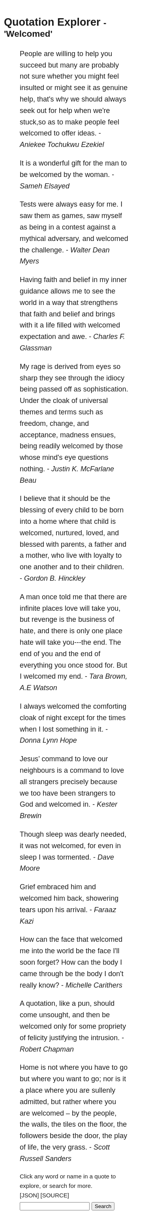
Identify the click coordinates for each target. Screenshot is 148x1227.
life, (33, 1147)
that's (45, 99)
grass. (77, 1147)
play (120, 1136)
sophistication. (105, 389)
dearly (89, 834)
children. (110, 567)
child (82, 510)
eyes (103, 367)
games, (73, 216)
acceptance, (39, 435)
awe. (79, 337)
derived (66, 367)
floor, (107, 1124)
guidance (34, 291)
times (117, 718)
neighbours (37, 770)
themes (31, 412)
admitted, (34, 1102)
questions (93, 457)
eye (70, 457)
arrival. (77, 910)
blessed (32, 544)
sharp (28, 378)
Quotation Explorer (52, 22)
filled (64, 325)
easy (86, 204)
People (31, 54)
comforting (109, 706)
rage (38, 367)
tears (28, 910)
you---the (77, 642)
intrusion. (105, 1038)
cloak (61, 401)
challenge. (48, 250)
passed (50, 389)
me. (112, 204)
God (26, 804)
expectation (38, 337)
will (85, 608)
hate (27, 642)
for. (109, 665)
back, (75, 898)
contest (73, 227)
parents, (73, 544)
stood (94, 665)
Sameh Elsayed (44, 186)
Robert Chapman (47, 1049)
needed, (113, 834)
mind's (52, 457)
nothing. (32, 469)
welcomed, (37, 533)
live (71, 555)
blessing (33, 510)
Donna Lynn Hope (48, 740)
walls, (40, 1124)
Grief (27, 887)
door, (92, 1136)
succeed (33, 65)
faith (50, 280)
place (113, 631)
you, (113, 608)
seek (27, 111)
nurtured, (70, 533)
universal (93, 401)
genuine (114, 88)
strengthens (99, 303)
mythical (33, 239)
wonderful (54, 163)
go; (96, 1079)
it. (100, 729)
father (103, 544)
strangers (43, 782)
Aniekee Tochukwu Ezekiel (62, 145)
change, (62, 423)
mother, (37, 555)
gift (76, 163)
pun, (85, 1003)
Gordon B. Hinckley (54, 578)
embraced (53, 887)
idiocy (115, 378)
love (71, 608)
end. (100, 642)
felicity (37, 1038)
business (92, 619)
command (57, 759)
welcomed (36, 133)
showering (102, 898)
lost (48, 729)
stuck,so (33, 122)
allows (60, 291)
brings (105, 314)
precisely (74, 782)
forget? (48, 962)
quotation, (41, 1003)
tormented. (74, 857)
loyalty (104, 555)
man (112, 163)
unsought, (54, 1015)
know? (49, 985)
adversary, (64, 239)
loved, (95, 533)
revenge (44, 619)
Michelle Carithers (94, 985)
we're (101, 111)
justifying (63, 1038)
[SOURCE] (55, 1195)
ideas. (87, 133)
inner (119, 280)
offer (69, 133)
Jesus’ (29, 759)
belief (81, 280)
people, (104, 1113)
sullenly (103, 1090)
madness (74, 435)
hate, (28, 631)
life (50, 325)
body (110, 962)
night (54, 718)
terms (68, 412)
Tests (28, 204)
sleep (54, 834)
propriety (112, 1026)
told (65, 597)
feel (113, 76)
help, (27, 99)
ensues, (103, 435)
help (92, 54)
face (68, 939)
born (116, 510)
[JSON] (29, 1195)
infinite (30, 608)
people (95, 122)
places (52, 608)
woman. (97, 175)
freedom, (34, 423)
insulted (32, 88)
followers (34, 1136)
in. (86, 804)
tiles (69, 1124)
